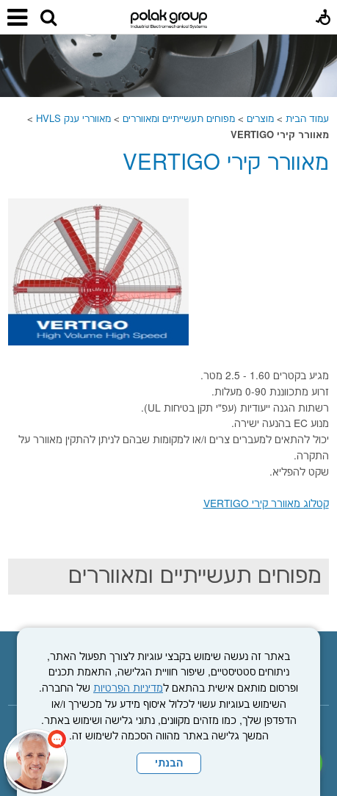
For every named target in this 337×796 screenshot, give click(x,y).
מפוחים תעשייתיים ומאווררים (179, 119)
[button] (48, 18)
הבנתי (169, 764)
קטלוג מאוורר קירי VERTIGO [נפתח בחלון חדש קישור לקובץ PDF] (266, 504)
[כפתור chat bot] (35, 760)
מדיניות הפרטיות (128, 689)
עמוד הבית (307, 119)
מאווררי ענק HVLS (73, 119)
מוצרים (260, 119)
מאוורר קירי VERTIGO (226, 163)
